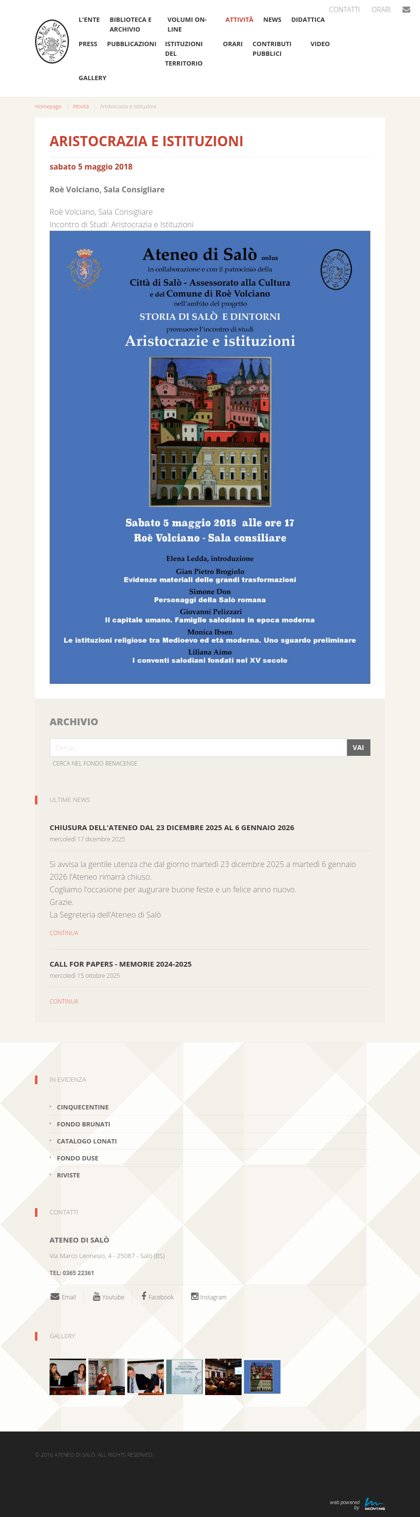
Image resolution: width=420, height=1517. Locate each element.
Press (88, 43)
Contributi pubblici (272, 48)
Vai (358, 747)
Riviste (68, 1175)
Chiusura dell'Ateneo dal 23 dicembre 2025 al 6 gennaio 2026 (172, 827)
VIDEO (320, 43)
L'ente (89, 19)
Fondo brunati (83, 1124)
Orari (381, 9)
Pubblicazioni (131, 43)
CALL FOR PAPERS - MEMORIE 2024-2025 (121, 964)
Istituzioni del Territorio (184, 53)
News (272, 19)
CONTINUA (64, 933)
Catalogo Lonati (87, 1141)
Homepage (48, 106)
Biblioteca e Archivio (130, 24)
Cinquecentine (82, 1107)
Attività (240, 19)
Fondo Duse (77, 1158)
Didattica (308, 19)
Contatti (344, 9)
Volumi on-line (187, 24)
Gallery (92, 77)
